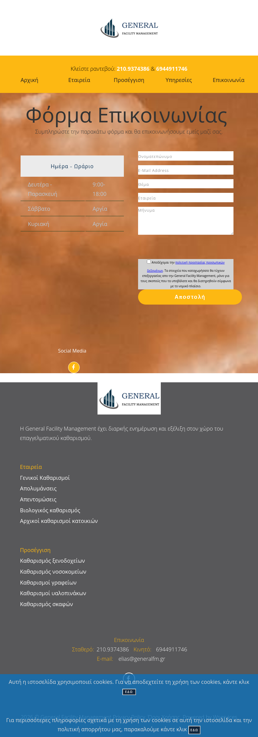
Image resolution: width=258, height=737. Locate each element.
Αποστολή (190, 297)
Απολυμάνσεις (38, 488)
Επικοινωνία (129, 639)
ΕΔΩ (129, 692)
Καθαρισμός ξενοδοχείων (52, 560)
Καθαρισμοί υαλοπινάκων (53, 593)
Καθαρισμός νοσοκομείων (53, 571)
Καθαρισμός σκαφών (46, 604)
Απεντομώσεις (38, 499)
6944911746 (171, 68)
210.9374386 (133, 68)
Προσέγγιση (129, 80)
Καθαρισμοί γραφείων (48, 582)
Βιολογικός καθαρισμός (50, 510)
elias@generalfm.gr (141, 658)
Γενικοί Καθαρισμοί (45, 477)
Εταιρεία (79, 80)
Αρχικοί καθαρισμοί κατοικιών (59, 520)
